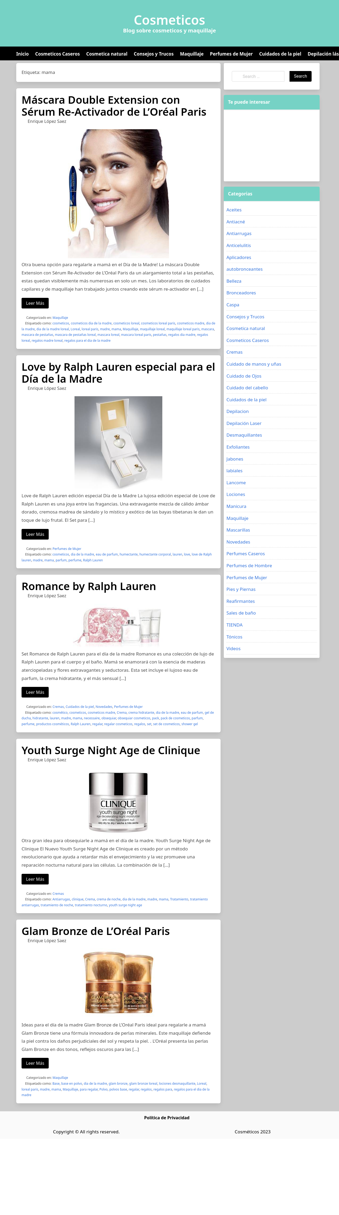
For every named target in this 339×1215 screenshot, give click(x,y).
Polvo (104, 1089)
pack (155, 718)
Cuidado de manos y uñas (253, 364)
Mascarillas (238, 530)
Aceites (234, 210)
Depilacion (237, 411)
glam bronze (118, 1083)
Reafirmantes (240, 601)
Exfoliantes (238, 447)
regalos (139, 724)
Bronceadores (241, 293)
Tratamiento (179, 899)
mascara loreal (108, 334)
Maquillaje (192, 54)
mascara (207, 329)
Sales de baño (241, 613)
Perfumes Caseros (245, 553)
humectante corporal (155, 554)
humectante (128, 554)
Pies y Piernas (240, 589)
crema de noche (109, 899)
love (187, 554)
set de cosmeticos (166, 724)
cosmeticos (60, 323)
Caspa (232, 305)
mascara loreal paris (136, 334)
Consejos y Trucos (154, 54)
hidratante (40, 718)
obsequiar (108, 718)
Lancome (236, 482)
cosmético (60, 712)
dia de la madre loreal (52, 329)
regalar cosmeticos (118, 724)
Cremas (58, 706)
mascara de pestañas (37, 334)
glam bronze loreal (143, 1083)
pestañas (160, 334)
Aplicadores (238, 257)
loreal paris (90, 329)
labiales (234, 470)
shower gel (189, 724)
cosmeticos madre (190, 323)
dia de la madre (82, 554)
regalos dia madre (181, 334)
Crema (122, 712)
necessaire (92, 718)
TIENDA (234, 625)
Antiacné (235, 222)
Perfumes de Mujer (231, 54)
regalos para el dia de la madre (87, 340)
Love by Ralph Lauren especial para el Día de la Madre (118, 372)
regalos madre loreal (47, 340)
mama (116, 329)
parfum (61, 560)
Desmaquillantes (244, 435)
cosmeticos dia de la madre (91, 323)
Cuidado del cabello (247, 388)
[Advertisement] (263, 145)
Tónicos (234, 637)
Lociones (235, 494)
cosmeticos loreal (126, 323)
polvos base (118, 1089)
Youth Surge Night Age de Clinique (111, 750)
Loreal (75, 329)
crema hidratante (141, 712)
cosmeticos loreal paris (158, 323)
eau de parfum (107, 554)
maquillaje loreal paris (183, 329)
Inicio (22, 54)
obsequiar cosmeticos (134, 718)
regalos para (163, 1089)
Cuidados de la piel (280, 54)
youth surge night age (125, 905)
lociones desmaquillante (177, 1083)
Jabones (234, 459)
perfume (74, 560)
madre (105, 329)
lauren (177, 554)
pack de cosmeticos (175, 718)
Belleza (233, 281)
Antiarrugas (61, 899)
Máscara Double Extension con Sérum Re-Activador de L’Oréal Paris (114, 105)
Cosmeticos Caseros (57, 54)
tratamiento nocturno (91, 905)
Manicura (236, 506)
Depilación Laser (244, 423)
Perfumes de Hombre (249, 565)
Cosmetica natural (106, 54)
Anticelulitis (238, 245)
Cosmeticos (169, 20)
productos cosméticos (52, 724)
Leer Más (35, 303)
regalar (97, 724)
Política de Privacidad (166, 1118)
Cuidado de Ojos (243, 376)
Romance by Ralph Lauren (89, 586)
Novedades (104, 706)
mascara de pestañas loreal (75, 334)
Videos (233, 648)
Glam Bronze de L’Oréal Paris (96, 931)
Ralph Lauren (93, 560)
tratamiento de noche (57, 905)
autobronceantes (244, 269)
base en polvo (71, 1083)
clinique (78, 899)
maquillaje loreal (152, 329)
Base (56, 1083)
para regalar (89, 1089)
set (149, 724)
